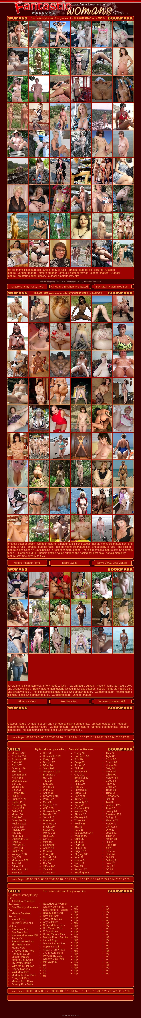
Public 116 (18, 802)
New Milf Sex (51, 915)
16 (83, 737)
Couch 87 (111, 762)
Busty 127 (49, 762)
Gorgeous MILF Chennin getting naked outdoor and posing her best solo (61, 552)
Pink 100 (79, 783)
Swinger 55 (18, 844)
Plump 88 (80, 848)
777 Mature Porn (53, 952)
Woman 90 (80, 835)
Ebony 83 (48, 854)
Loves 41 (111, 832)
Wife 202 (48, 789)
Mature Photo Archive (56, 937)
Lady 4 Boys (50, 940)
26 (120, 737)
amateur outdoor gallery (32, 275)
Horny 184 (18, 808)
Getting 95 (49, 844)
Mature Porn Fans (22, 981)
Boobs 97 (48, 820)
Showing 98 (19, 805)
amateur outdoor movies (73, 272)
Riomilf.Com (69, 562)
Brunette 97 (50, 774)
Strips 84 (17, 762)
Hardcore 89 (81, 756)
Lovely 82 (111, 811)
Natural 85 (80, 811)
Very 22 (110, 866)
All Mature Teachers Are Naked (69, 286)
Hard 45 (79, 863)
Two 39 (110, 802)
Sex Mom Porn (69, 701)
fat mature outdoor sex (104, 726)
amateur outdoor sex (104, 723)
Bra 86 (78, 826)
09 (57, 737)
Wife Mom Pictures (23, 965)
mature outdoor (48, 272)
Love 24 (110, 863)
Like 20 (110, 841)
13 (72, 737)
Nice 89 (79, 857)
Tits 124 (47, 780)
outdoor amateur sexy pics (64, 275)
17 (87, 737)
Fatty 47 (110, 783)
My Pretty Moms (21, 962)
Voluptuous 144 (83, 832)
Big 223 (16, 789)
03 (35, 737)
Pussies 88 (81, 789)
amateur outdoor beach (21, 543)
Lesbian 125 (113, 805)
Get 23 (110, 799)
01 (27, 737)
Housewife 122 (52, 756)
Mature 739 (18, 753)
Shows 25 (80, 814)
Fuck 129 (17, 851)
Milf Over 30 (50, 961)
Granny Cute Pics (53, 958)
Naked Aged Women (55, 903)
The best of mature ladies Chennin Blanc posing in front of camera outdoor (69, 548)
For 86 (47, 863)
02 (31, 737)
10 (61, 737)
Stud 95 (79, 841)
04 (39, 737)
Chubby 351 (19, 756)
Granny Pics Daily (22, 984)
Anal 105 (17, 817)
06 (46, 737)
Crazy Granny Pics (23, 950)
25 (116, 737)
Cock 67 (16, 841)
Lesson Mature (20, 956)
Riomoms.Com (27, 701)
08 (53, 737)
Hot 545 (47, 753)
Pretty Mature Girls (23, 941)
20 (98, 737)
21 (102, 737)
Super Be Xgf (51, 946)
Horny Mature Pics (54, 934)
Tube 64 (111, 792)
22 (105, 737)
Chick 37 (111, 786)
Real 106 (48, 835)
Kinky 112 (49, 759)
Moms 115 (49, 832)
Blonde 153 (50, 814)
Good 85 (111, 780)
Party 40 (79, 805)
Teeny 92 (79, 753)
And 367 (17, 765)
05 (42, 737)
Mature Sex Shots (22, 959)
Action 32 (48, 792)
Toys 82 (110, 808)
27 (124, 737)
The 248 (16, 771)
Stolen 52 (48, 829)
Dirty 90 (110, 768)
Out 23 (110, 857)
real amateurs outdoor (82, 685)
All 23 (109, 848)
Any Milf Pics (50, 922)
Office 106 (49, 866)
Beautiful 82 (81, 777)
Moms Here (18, 947)
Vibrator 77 (112, 826)
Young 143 (18, 786)
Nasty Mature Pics (54, 925)
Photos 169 (18, 792)
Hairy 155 (17, 777)
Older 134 (17, 811)
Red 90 (78, 786)
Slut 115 (48, 783)
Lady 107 (48, 860)
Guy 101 (79, 774)
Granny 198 (19, 768)
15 (79, 737)
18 (90, 737)
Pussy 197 (80, 869)
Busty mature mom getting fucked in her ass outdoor (64, 688)
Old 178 (16, 796)
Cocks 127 (18, 826)
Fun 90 (78, 759)
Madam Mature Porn (24, 975)
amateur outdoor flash (41, 546)
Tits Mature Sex (21, 944)
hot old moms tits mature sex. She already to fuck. (37, 269)
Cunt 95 (79, 838)
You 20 (110, 872)
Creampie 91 (50, 796)
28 (128, 737)
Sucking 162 (81, 872)
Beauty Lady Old (53, 912)
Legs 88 (79, 844)
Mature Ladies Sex (54, 943)
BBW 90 (48, 765)
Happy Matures (21, 969)
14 (76, 737)
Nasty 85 (111, 771)
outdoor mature (99, 272)
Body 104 (17, 848)
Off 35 (109, 869)
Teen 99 (16, 863)
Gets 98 (47, 802)
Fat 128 (79, 829)
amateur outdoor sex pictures (86, 269)
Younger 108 (19, 854)
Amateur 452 (113, 814)
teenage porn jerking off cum (78, 281)
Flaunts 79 (112, 820)
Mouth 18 (111, 838)
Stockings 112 (20, 838)
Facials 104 (18, 829)
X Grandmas (50, 931)
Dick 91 (78, 768)
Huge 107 (80, 851)
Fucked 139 (19, 799)
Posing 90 (80, 796)
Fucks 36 (79, 765)
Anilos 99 (48, 848)
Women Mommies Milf (111, 701)
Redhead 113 (20, 869)
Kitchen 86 (80, 799)
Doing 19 (111, 817)
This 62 (110, 753)
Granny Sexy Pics (53, 906)
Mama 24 (80, 860)
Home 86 (111, 765)
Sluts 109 (48, 768)
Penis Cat (17, 938)
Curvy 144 (49, 872)
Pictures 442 (19, 759)
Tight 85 (110, 756)
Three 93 (79, 820)
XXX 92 (47, 869)
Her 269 (48, 777)
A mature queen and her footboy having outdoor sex (59, 723)
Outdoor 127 (81, 808)
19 (94, 737)
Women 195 (19, 774)
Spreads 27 (112, 796)
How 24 (110, 854)
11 (65, 737)
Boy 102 (16, 857)
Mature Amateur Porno (27, 562)
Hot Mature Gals (53, 928)
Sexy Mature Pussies (55, 909)
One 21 (110, 829)
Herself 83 (112, 777)
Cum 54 (47, 851)
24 (113, 737)
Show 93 (111, 759)
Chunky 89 (80, 817)
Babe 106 (111, 844)
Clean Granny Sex (54, 949)
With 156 (48, 808)
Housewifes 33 (52, 811)
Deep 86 (79, 762)
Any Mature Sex (52, 919)
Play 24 (110, 851)
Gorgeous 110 (51, 771)
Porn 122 (48, 799)
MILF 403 (17, 835)
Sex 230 (16, 783)
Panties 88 (80, 771)
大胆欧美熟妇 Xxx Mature (111, 562)
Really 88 (80, 823)
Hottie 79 (111, 823)
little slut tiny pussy (47, 281)
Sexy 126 (48, 817)
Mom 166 (17, 814)
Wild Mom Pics (20, 972)
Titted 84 (111, 789)
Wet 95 (78, 866)
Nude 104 (80, 792)
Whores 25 (49, 823)
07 (50, 737)
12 (68, 737)
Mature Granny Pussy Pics (27, 286)
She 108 (79, 780)
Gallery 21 (112, 860)
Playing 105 (81, 854)
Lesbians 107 (20, 780)
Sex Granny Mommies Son (112, 286)
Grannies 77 (19, 820)
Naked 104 (49, 857)
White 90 (111, 774)
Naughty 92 (81, 802)
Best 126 (17, 872)
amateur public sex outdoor (74, 543)
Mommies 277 (20, 860)
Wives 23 (48, 786)
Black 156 (49, 826)
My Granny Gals (52, 955)
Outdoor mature (27, 272)
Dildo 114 (17, 866)
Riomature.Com (21, 953)
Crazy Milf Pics (20, 978)
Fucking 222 (19, 823)
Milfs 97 (47, 841)
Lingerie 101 (50, 805)
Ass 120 (16, 832)
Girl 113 (47, 838)
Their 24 (111, 835)
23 (109, 737)
